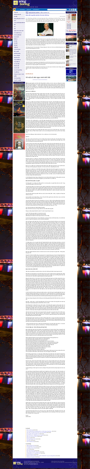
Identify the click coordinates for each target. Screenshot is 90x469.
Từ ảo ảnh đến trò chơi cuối (31, 446)
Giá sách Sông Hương (18, 69)
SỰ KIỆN (15, 16)
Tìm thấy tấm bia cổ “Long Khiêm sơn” (33, 453)
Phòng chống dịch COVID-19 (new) (19, 19)
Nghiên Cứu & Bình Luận (18, 30)
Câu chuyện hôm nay (18, 32)
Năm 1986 (69, 28)
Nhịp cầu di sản (17, 57)
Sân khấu (15, 43)
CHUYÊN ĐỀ (16, 67)
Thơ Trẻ (28, 449)
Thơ (15, 28)
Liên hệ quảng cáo (36, 9)
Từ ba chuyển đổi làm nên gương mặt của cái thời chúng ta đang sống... (39, 431)
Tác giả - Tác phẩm (17, 80)
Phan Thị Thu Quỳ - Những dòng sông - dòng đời (35, 435)
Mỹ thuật (15, 45)
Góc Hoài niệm (16, 63)
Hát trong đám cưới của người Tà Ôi (33, 433)
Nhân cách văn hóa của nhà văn (32, 436)
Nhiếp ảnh (16, 47)
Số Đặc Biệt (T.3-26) (74, 22)
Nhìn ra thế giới (17, 55)
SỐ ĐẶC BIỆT (16, 65)
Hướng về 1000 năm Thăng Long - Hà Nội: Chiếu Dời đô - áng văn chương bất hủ (41, 455)
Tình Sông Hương (17, 78)
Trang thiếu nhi (17, 61)
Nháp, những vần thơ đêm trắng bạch (33, 451)
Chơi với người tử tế (30, 441)
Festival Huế (16, 36)
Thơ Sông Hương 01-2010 (31, 438)
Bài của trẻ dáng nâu (30, 454)
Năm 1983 (69, 24)
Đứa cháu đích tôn (30, 429)
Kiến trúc (15, 38)
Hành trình (28, 437)
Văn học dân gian (17, 49)
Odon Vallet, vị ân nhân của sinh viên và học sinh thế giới (36, 432)
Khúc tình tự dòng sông (31, 450)
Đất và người (16, 51)
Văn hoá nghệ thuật (17, 34)
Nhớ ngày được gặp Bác (31, 457)
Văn (14, 26)
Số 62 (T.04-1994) (69, 22)
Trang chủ (16, 12)
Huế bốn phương (17, 53)
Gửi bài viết (29, 9)
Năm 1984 (69, 25)
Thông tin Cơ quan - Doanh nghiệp (19, 75)
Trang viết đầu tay (17, 59)
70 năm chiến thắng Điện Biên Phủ (19, 23)
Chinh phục (29, 440)
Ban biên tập (22, 9)
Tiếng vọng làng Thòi (30, 445)
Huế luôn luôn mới (17, 14)
